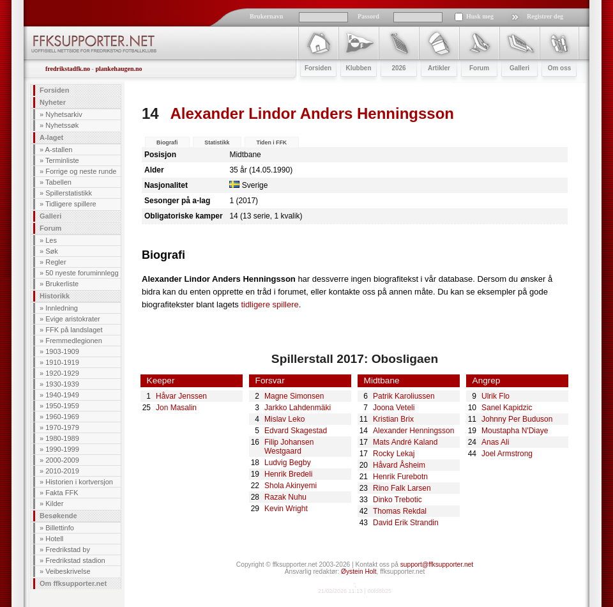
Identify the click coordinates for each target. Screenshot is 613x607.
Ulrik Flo (495, 396)
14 (150, 113)
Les (51, 240)
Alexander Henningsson (413, 430)
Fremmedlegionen (73, 340)
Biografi (167, 142)
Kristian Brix (393, 419)
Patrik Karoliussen (404, 396)
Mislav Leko (284, 419)
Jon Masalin (176, 407)
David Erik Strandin (406, 522)
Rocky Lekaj (393, 453)
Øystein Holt (358, 571)
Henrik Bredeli (288, 474)
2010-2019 (62, 471)
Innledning (61, 308)
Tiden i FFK (271, 142)
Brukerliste (62, 284)
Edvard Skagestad (295, 430)
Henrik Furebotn (400, 476)
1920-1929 (62, 373)
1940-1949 (62, 395)
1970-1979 (62, 427)
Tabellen (58, 182)
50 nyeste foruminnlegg (81, 273)
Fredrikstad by (67, 549)
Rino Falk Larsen (402, 488)
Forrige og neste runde (80, 171)
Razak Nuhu (285, 497)
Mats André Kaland (405, 442)
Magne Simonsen (294, 396)
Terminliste (62, 160)
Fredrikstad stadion (75, 560)
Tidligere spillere (70, 204)
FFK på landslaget (73, 330)
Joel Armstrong (507, 453)
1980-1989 (62, 438)
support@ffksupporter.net (436, 564)
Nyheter (53, 102)
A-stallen (59, 149)
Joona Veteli (393, 407)
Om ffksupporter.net (73, 583)
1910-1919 (62, 362)
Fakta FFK (61, 492)
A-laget (51, 137)
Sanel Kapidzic (506, 407)
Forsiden (54, 90)
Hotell (54, 538)
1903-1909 (62, 351)
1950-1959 (62, 406)
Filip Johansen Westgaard (289, 447)
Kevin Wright (286, 508)
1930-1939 (62, 384)
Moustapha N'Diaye (514, 430)
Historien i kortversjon (79, 482)
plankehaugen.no (118, 68)
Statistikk (216, 142)
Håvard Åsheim (399, 465)
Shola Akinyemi (290, 485)
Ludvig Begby (287, 462)
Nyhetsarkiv (63, 114)
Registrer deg (545, 16)
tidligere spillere (269, 304)
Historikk (55, 296)
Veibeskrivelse (67, 571)
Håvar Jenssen (181, 396)
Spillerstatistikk (68, 193)
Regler (55, 262)
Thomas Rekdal (400, 511)
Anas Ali (495, 442)
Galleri (50, 216)
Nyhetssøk (62, 125)
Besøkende (58, 515)
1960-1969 (62, 416)
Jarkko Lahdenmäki (297, 407)
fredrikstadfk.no (67, 68)
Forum (50, 228)
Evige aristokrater (72, 319)
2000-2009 (62, 460)
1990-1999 (62, 449)
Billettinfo (59, 528)
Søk (51, 251)
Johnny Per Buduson (516, 419)
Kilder (54, 503)
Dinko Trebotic (397, 499)
